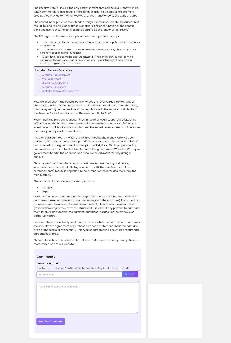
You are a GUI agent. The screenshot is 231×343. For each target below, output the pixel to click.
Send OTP (130, 274)
